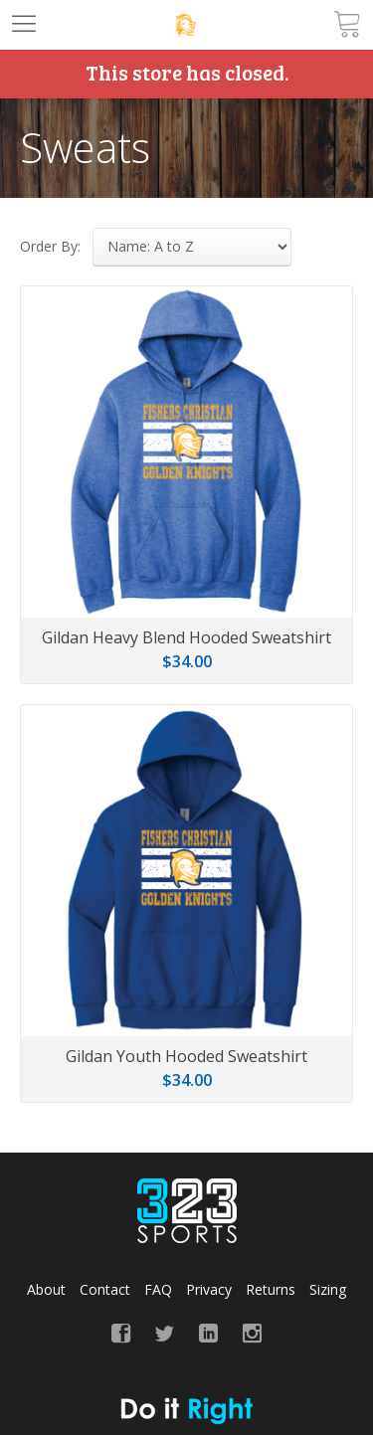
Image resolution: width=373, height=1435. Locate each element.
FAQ (158, 1289)
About (46, 1289)
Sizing (327, 1289)
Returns (270, 1289)
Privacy (209, 1289)
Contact (105, 1289)
